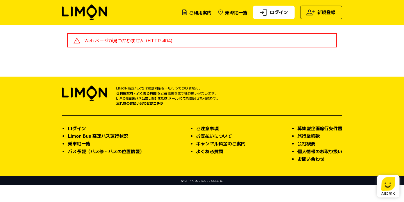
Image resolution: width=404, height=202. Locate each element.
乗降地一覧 (232, 12)
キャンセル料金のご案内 (220, 160)
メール (173, 115)
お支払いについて (214, 152)
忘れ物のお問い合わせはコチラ (139, 120)
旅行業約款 (308, 152)
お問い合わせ (310, 175)
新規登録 (320, 12)
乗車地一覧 (79, 160)
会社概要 (306, 160)
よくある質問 (146, 109)
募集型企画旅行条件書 (319, 145)
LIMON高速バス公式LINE (136, 115)
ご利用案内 (196, 12)
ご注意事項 (207, 145)
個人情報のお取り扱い (319, 168)
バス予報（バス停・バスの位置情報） (106, 168)
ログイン (273, 12)
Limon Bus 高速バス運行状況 (98, 152)
